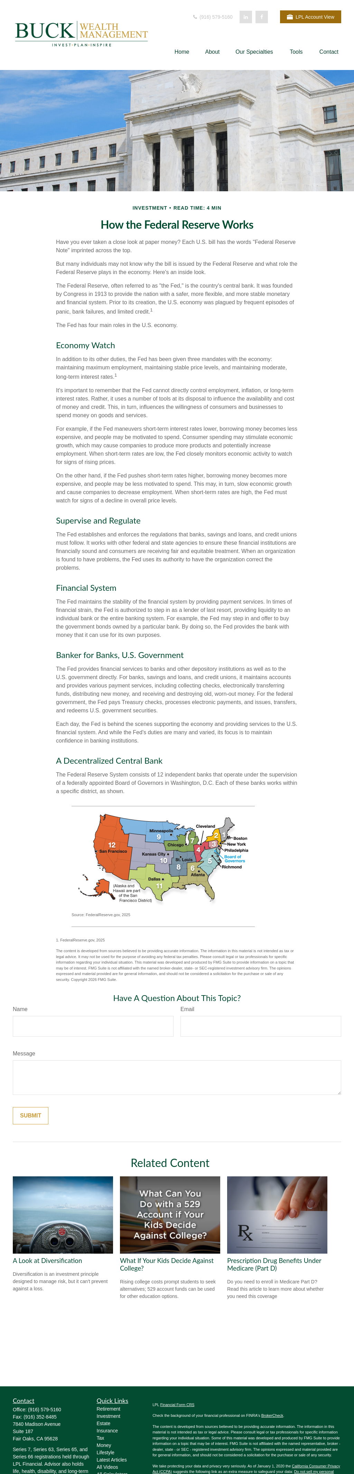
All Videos (107, 1467)
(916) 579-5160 (212, 17)
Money (104, 1445)
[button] (182, 52)
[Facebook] (261, 17)
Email (187, 1009)
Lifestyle (105, 1452)
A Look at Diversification (47, 1260)
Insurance (107, 1430)
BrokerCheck (272, 1415)
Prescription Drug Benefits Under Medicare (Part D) (274, 1264)
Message (24, 1053)
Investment (108, 1416)
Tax (100, 1438)
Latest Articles (112, 1460)
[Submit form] (30, 1115)
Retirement (108, 1409)
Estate (104, 1423)
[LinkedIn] (246, 17)
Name (20, 1009)
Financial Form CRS (177, 1405)
